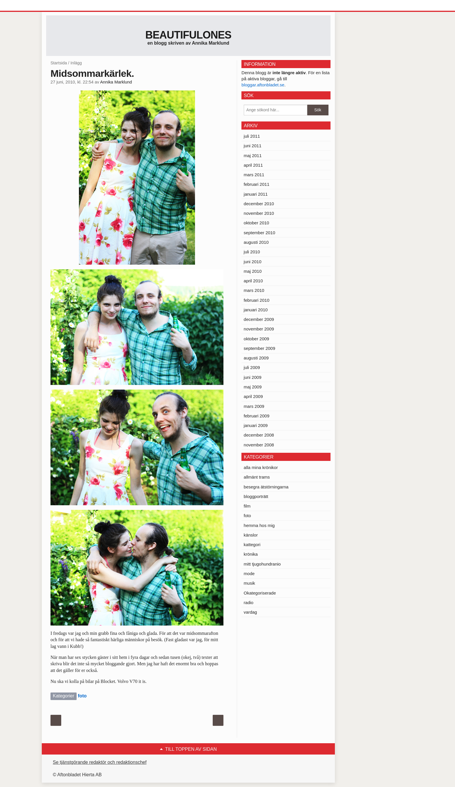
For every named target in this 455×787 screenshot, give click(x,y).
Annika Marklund (116, 82)
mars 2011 (254, 174)
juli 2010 (252, 251)
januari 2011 (256, 194)
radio (248, 602)
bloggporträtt (256, 496)
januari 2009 (256, 425)
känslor (251, 534)
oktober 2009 (256, 338)
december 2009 (259, 319)
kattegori (252, 544)
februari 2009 (256, 415)
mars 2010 (254, 290)
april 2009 (253, 396)
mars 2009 (254, 406)
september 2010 (259, 232)
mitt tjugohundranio (262, 563)
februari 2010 (256, 300)
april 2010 (253, 280)
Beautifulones (188, 35)
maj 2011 (253, 155)
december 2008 (259, 434)
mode (249, 573)
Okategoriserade (260, 592)
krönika (251, 554)
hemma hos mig (259, 525)
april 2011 (253, 165)
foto (82, 695)
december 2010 (259, 203)
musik (249, 583)
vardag (250, 612)
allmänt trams (257, 477)
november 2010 (259, 213)
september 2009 (259, 348)
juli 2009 (252, 367)
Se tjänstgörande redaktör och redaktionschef (100, 762)
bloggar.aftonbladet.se (262, 84)
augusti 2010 (256, 242)
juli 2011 (252, 136)
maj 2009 (253, 386)
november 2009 (259, 328)
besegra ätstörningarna (266, 486)
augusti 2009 (256, 357)
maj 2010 (253, 271)
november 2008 (259, 444)
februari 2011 (256, 184)
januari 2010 (256, 309)
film (247, 506)
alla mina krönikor (261, 467)
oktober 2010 (256, 222)
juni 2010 (252, 261)
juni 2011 (252, 145)
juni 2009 (252, 377)
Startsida (58, 63)
